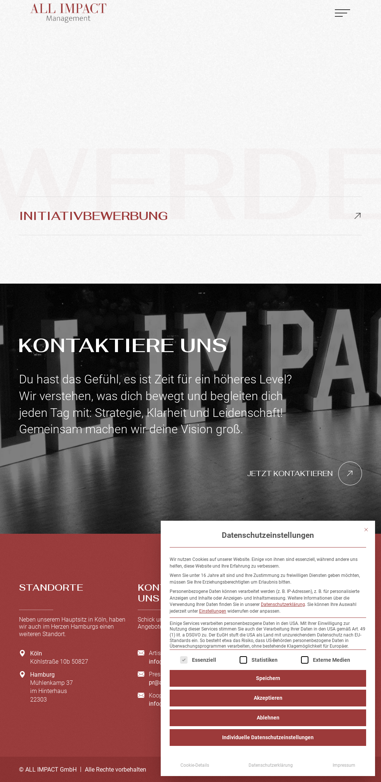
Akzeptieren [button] (268, 698)
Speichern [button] (268, 678)
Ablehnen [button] (268, 718)
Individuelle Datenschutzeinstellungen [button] (268, 737)
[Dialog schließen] (366, 530)
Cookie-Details (194, 765)
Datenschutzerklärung (283, 604)
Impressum (344, 765)
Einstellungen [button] (212, 611)
